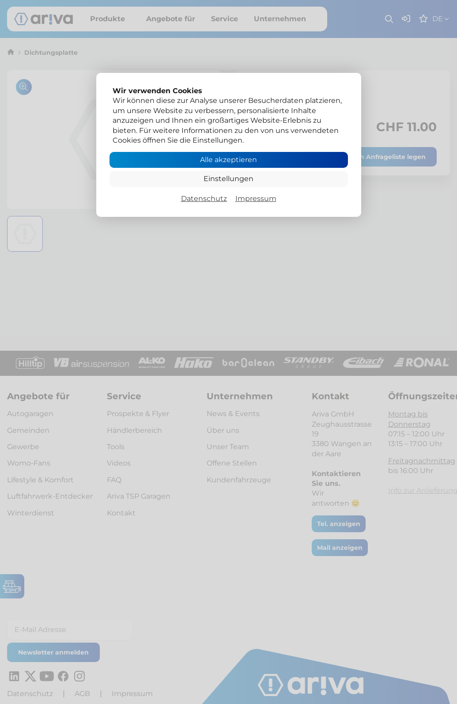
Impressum (255, 198)
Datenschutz (204, 198)
